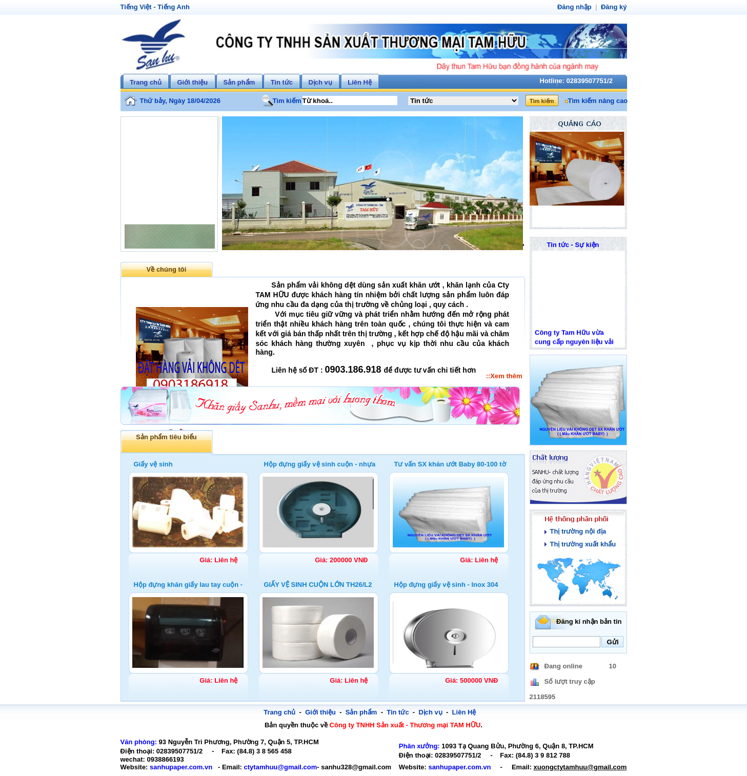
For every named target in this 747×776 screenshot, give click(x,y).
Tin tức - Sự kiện (573, 245)
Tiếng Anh (170, 7)
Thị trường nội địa (576, 531)
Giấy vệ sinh (153, 464)
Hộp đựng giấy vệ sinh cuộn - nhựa (320, 464)
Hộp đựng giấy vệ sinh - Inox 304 (446, 584)
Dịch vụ (320, 82)
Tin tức (282, 82)
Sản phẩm (239, 82)
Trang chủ (145, 82)
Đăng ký (614, 7)
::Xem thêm (505, 376)
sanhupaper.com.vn (177, 767)
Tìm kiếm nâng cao (596, 101)
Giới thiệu (192, 82)
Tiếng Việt (135, 7)
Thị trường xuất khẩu (581, 544)
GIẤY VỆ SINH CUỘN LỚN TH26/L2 (318, 584)
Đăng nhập (577, 7)
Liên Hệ (360, 82)
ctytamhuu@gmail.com (270, 767)
